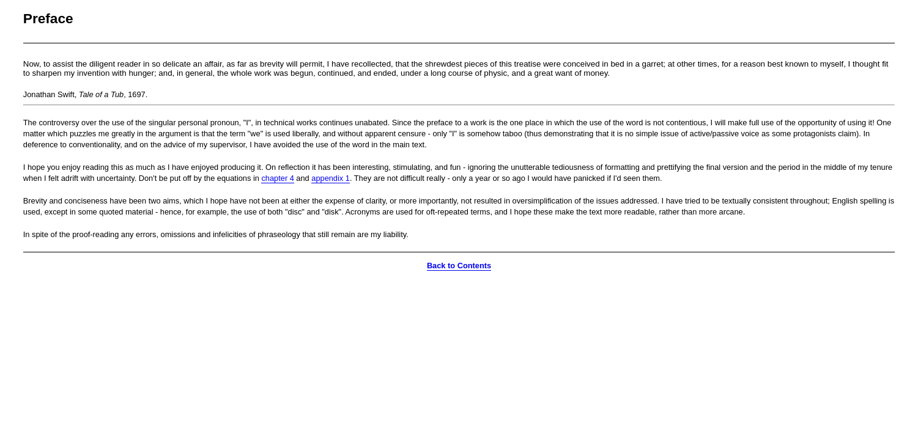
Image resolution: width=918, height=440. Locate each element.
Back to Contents (459, 265)
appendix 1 (330, 178)
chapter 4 (277, 178)
